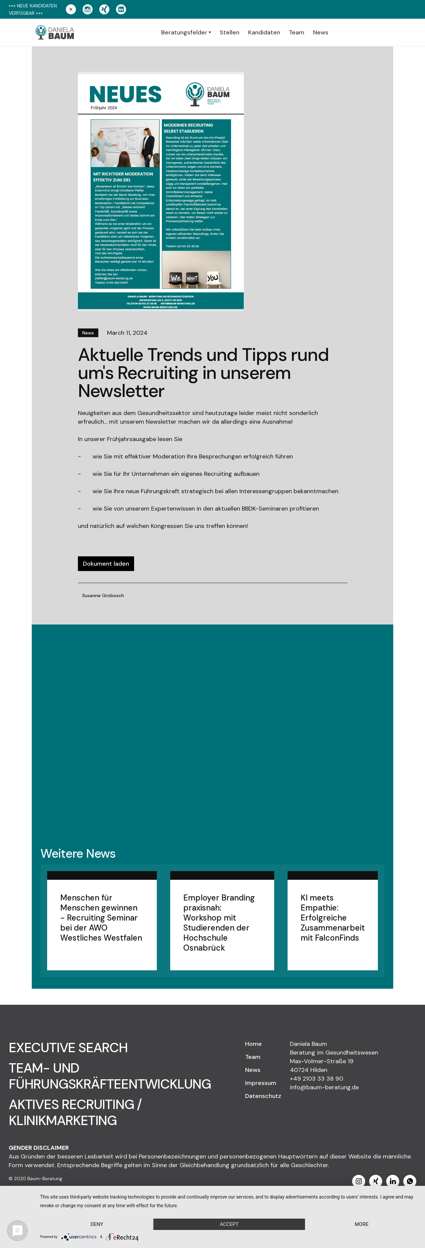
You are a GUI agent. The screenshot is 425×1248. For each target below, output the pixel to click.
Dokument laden (106, 564)
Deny (97, 1224)
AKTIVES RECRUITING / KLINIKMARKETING (75, 1112)
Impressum (260, 1083)
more (361, 1224)
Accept (229, 1224)
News (252, 1070)
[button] (186, 32)
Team (252, 1057)
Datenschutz (263, 1096)
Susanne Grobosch (103, 595)
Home (253, 1044)
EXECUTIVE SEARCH (68, 1047)
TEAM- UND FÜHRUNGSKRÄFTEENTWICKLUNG (110, 1076)
